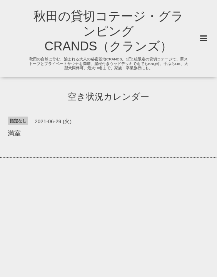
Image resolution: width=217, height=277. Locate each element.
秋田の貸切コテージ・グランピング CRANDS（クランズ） (108, 31)
